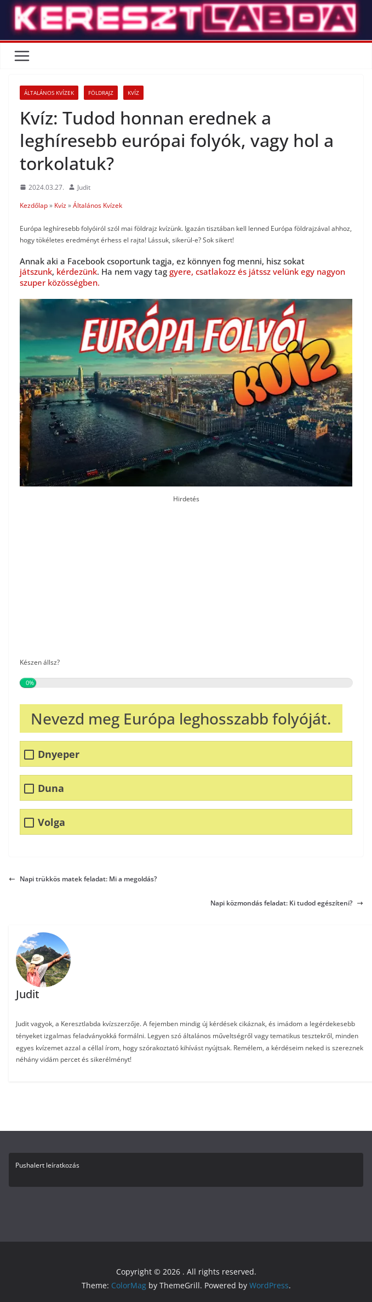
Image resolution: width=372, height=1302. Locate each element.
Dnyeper (58, 754)
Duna (51, 788)
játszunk (36, 271)
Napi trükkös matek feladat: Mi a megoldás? (83, 879)
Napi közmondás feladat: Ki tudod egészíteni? (286, 903)
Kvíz (133, 93)
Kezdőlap (34, 205)
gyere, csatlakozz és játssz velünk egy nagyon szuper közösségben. (182, 277)
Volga (51, 822)
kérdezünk (76, 271)
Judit (83, 187)
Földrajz (100, 93)
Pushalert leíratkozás (47, 1165)
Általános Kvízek (49, 93)
